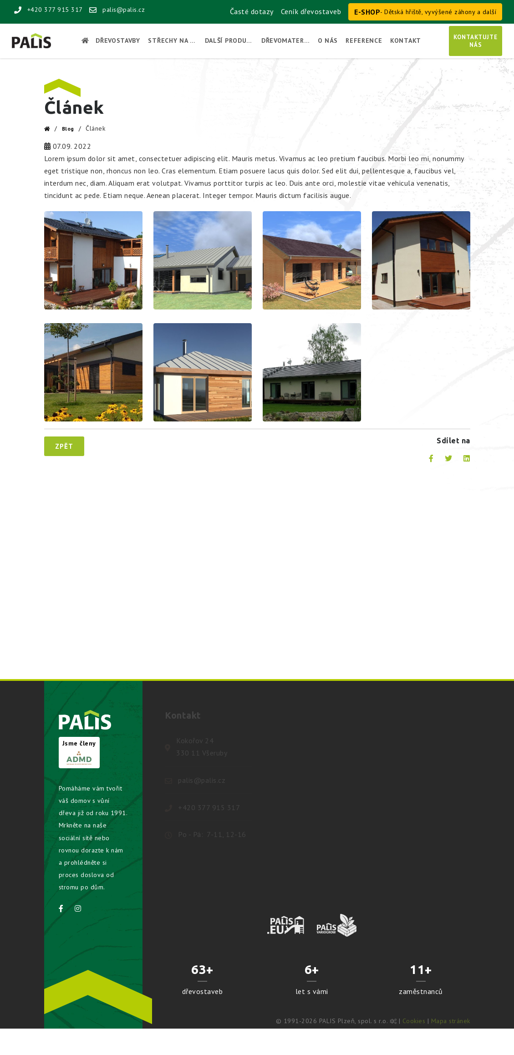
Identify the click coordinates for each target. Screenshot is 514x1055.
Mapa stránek (450, 1021)
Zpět (64, 446)
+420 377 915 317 (48, 9)
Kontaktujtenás (475, 41)
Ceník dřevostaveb (311, 11)
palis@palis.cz (117, 9)
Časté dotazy (252, 11)
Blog (68, 129)
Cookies (414, 1021)
